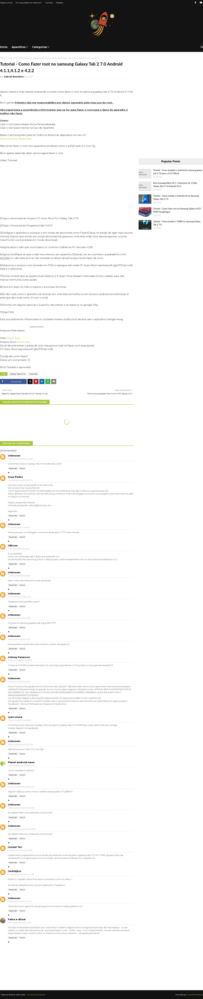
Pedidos (59, 2)
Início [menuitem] (4, 47)
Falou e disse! (17, 919)
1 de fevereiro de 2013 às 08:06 (20, 459)
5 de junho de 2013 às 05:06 (19, 618)
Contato (49, 2)
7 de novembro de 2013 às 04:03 (21, 765)
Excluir (22, 468)
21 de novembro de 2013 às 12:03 (21, 808)
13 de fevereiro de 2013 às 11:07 (20, 480)
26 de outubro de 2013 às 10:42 (20, 744)
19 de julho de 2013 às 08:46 (19, 720)
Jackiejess (14, 871)
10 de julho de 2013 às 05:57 (19, 681)
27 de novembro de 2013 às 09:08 (21, 829)
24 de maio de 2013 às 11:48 (19, 597)
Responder (13, 468)
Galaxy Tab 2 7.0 (17, 374)
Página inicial (6, 2)
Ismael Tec (15, 847)
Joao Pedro (15, 476)
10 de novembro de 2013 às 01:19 (21, 787)
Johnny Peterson (19, 657)
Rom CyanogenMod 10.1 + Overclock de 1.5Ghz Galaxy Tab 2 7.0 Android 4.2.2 (175, 184)
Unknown (14, 455)
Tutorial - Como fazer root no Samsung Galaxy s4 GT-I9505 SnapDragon (177, 210)
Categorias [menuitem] (39, 47)
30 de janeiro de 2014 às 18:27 (20, 850)
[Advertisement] (170, 105)
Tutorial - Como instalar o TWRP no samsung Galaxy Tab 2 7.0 (177, 223)
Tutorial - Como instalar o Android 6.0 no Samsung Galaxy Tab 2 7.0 (176, 197)
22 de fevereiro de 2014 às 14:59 (21, 874)
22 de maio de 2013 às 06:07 (19, 576)
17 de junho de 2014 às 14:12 (19, 901)
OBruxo (13, 545)
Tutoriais (18, 58)
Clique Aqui (13, 338)
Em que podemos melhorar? (29, 2)
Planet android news (21, 762)
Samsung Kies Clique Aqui (15, 138)
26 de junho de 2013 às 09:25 (20, 660)
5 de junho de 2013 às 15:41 (19, 639)
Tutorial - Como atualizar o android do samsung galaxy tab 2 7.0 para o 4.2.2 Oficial (177, 172)
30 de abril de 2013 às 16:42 (19, 527)
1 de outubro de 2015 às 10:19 (19, 922)
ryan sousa (15, 716)
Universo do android (36, 994)
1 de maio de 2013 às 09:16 (18, 549)
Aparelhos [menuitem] (19, 47)
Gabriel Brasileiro (14, 76)
